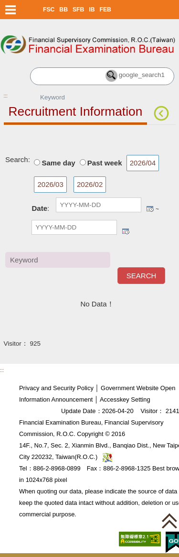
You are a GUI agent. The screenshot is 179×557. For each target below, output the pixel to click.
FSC (48, 9)
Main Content (25, 139)
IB (92, 9)
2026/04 (143, 163)
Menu (10, 9)
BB (63, 9)
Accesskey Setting (125, 399)
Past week (104, 163)
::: (6, 95)
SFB (78, 9)
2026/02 (90, 184)
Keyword (132, 259)
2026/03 (50, 184)
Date (39, 208)
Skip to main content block (42, 24)
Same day (58, 163)
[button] (169, 520)
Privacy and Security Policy (56, 388)
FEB (105, 9)
